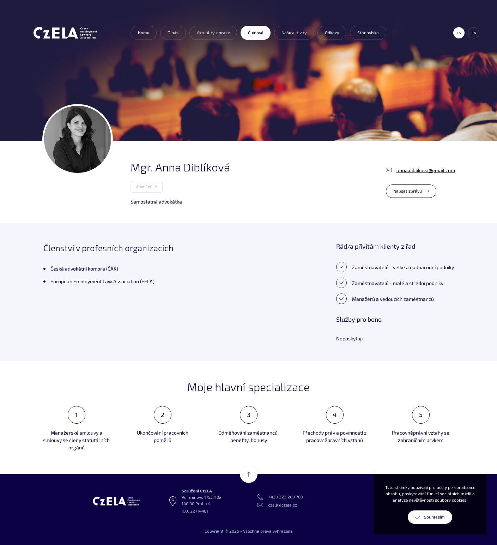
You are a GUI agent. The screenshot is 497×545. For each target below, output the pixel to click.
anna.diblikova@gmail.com (425, 170)
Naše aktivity (294, 33)
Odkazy (332, 33)
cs (459, 32)
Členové (255, 33)
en (474, 32)
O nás (173, 33)
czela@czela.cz (282, 505)
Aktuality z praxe (213, 33)
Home (143, 33)
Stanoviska (368, 33)
